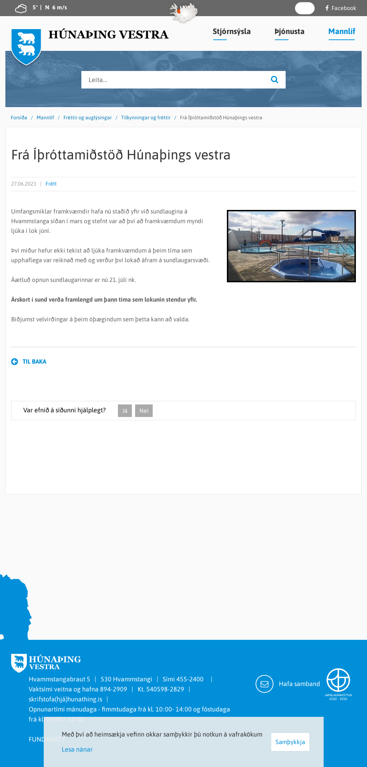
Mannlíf (45, 117)
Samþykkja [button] (290, 742)
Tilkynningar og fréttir (146, 117)
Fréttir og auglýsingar (87, 117)
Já (125, 410)
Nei (143, 410)
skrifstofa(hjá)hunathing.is (65, 699)
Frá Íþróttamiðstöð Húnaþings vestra (221, 117)
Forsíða (19, 117)
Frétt (51, 184)
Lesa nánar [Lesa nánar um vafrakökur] (77, 749)
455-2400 (191, 679)
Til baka (34, 361)
